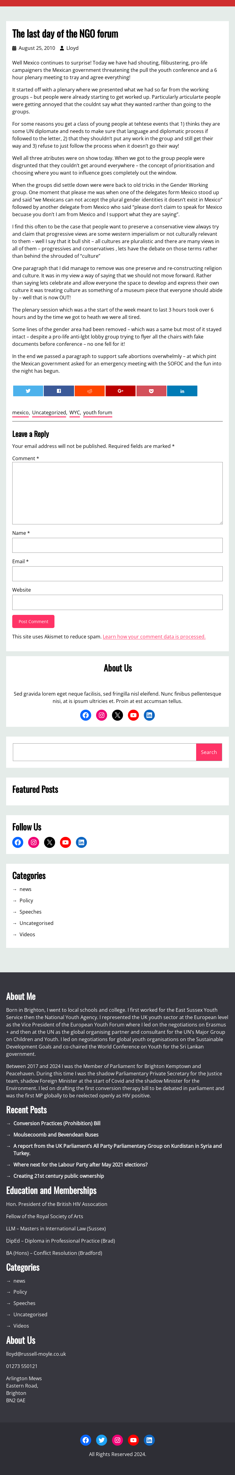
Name (21, 533)
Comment (25, 458)
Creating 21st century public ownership (58, 1176)
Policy (26, 900)
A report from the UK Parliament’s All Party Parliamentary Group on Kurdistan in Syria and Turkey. (117, 1150)
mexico (20, 412)
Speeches (31, 911)
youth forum (97, 412)
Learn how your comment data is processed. (154, 636)
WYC (74, 412)
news (26, 889)
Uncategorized (49, 412)
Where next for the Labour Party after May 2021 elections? (80, 1164)
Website (21, 589)
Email (20, 561)
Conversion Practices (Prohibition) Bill (56, 1123)
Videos (27, 934)
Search (209, 752)
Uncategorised (37, 923)
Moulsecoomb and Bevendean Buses (56, 1134)
